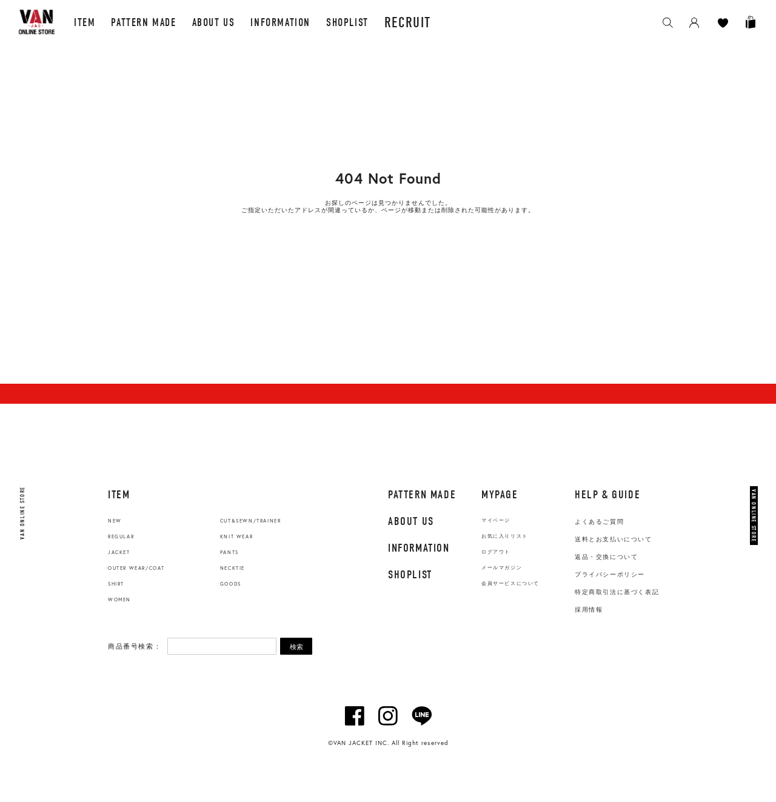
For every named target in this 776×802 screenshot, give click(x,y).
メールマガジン (501, 567)
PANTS (229, 552)
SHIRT (116, 584)
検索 (296, 647)
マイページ (495, 520)
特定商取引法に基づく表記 (617, 592)
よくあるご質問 (599, 521)
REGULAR (121, 536)
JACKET (119, 552)
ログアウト (495, 552)
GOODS (230, 584)
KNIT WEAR (236, 536)
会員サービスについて (510, 583)
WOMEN (119, 599)
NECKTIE (232, 568)
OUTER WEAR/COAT (136, 568)
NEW (115, 521)
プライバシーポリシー (610, 574)
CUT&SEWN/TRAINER (250, 521)
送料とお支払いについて (613, 539)
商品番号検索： (134, 646)
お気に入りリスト (504, 536)
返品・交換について (606, 556)
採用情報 (589, 609)
